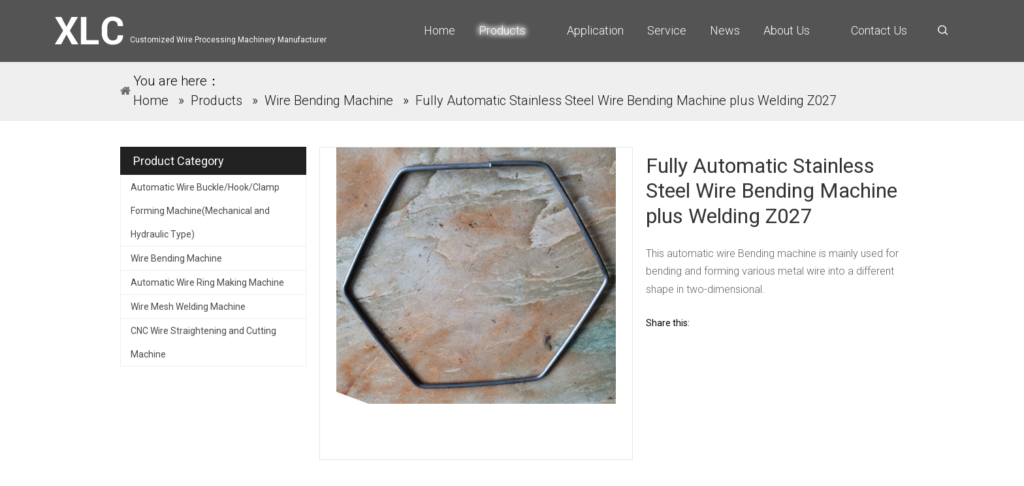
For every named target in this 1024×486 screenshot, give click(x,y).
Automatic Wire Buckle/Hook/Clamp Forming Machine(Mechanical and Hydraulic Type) (205, 210)
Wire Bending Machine (176, 258)
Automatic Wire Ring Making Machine (207, 282)
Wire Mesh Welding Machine (188, 306)
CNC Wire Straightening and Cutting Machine (203, 342)
